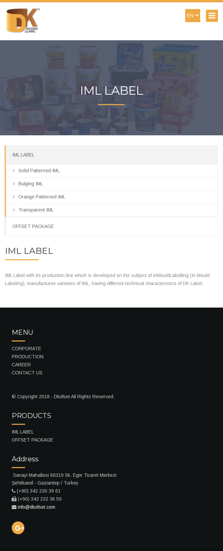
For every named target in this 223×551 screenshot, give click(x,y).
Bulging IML (28, 183)
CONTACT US (27, 372)
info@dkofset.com (36, 507)
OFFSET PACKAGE (33, 226)
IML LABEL (23, 154)
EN (193, 15)
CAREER (21, 364)
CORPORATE (26, 348)
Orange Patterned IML (39, 196)
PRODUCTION (28, 356)
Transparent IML (33, 210)
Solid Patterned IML (36, 170)
